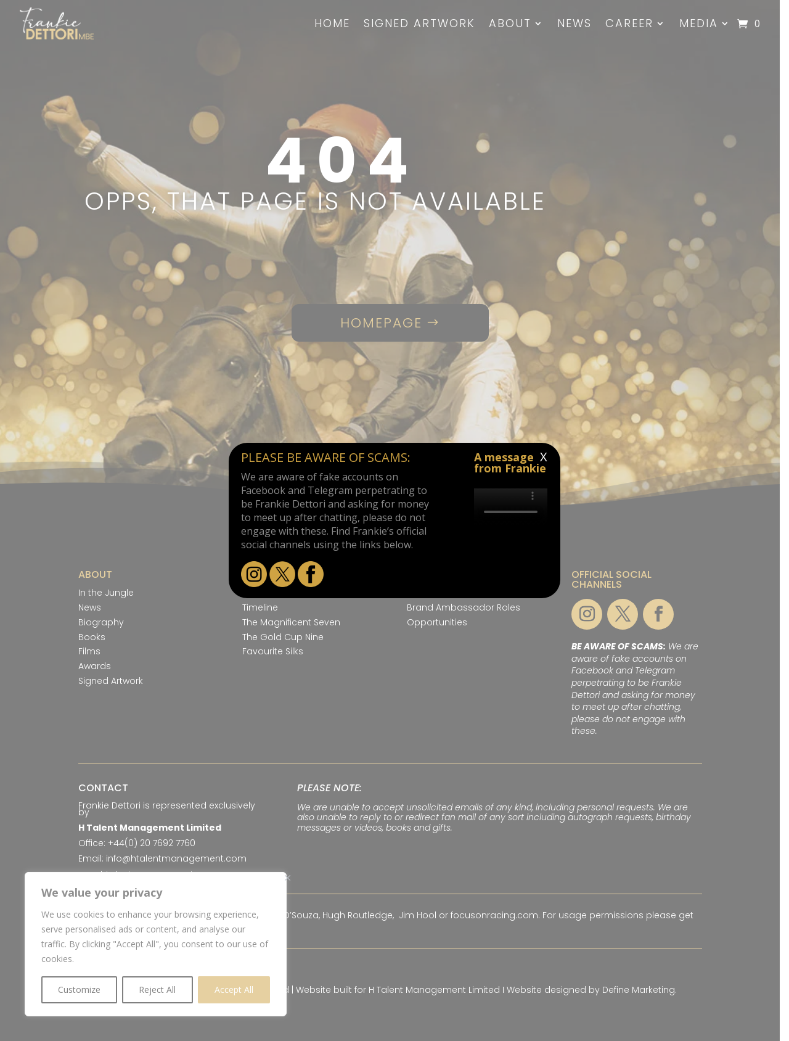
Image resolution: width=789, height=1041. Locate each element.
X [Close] (543, 456)
